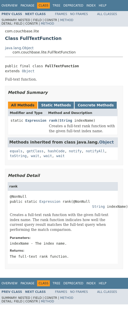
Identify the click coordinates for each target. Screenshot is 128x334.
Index (91, 5)
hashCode (56, 151)
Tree (56, 5)
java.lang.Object (19, 48)
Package (27, 5)
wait (35, 156)
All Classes (107, 14)
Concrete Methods (96, 105)
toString (18, 156)
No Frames (79, 14)
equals (16, 151)
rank (53, 120)
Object (28, 71)
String (65, 120)
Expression (35, 120)
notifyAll (95, 151)
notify (75, 151)
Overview (10, 5)
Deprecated (73, 5)
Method (66, 20)
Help (102, 5)
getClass (35, 151)
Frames (61, 14)
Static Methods (56, 105)
